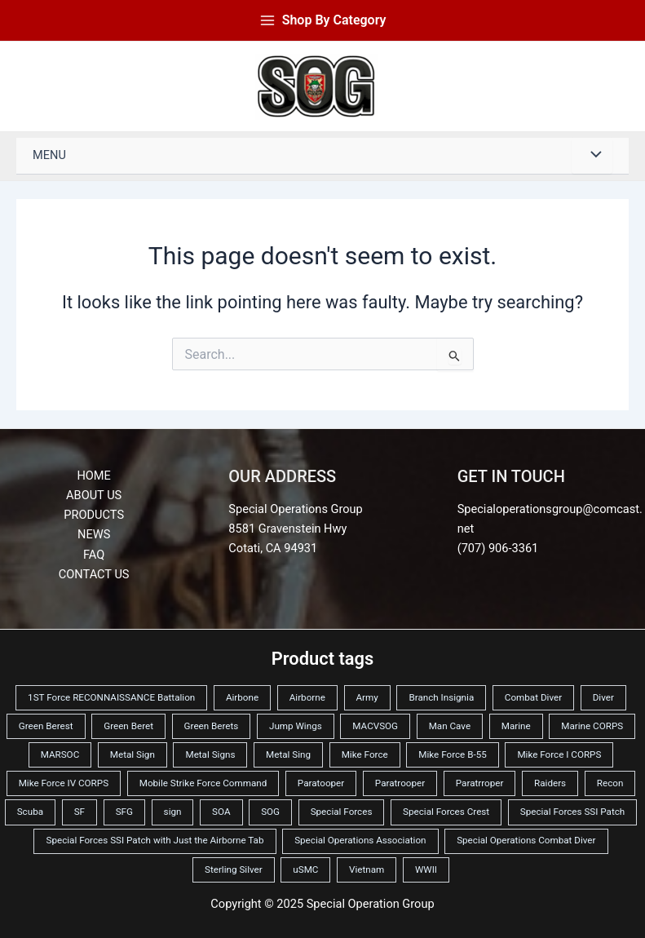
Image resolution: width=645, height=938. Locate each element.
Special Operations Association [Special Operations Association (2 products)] (360, 840)
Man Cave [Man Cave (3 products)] (449, 726)
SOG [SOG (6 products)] (270, 811)
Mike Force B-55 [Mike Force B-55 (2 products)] (452, 754)
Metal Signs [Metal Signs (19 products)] (210, 754)
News (93, 534)
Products (94, 514)
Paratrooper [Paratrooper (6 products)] (400, 783)
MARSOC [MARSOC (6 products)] (60, 754)
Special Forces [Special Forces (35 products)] (342, 811)
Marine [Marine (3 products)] (516, 726)
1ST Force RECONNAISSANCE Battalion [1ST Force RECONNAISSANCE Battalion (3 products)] (111, 697)
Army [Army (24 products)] (367, 697)
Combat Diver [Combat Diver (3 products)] (533, 697)
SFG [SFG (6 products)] (124, 811)
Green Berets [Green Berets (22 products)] (211, 726)
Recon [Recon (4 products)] (610, 783)
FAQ (93, 554)
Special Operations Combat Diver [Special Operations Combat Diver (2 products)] (526, 840)
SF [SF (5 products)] (79, 811)
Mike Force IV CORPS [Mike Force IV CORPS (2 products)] (63, 783)
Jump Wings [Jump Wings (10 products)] (295, 726)
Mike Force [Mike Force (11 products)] (365, 754)
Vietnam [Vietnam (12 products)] (366, 869)
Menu (49, 155)
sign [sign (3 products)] (173, 811)
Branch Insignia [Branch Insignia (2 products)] (441, 697)
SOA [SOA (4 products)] (221, 811)
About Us (93, 495)
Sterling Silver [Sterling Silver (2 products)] (234, 869)
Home (93, 475)
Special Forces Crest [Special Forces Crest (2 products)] (446, 811)
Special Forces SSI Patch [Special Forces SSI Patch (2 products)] (572, 811)
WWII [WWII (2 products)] (426, 869)
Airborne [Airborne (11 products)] (307, 697)
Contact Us (94, 574)
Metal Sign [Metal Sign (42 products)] (132, 754)
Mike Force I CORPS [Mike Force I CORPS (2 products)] (559, 754)
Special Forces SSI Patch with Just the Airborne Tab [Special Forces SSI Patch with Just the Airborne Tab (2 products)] (154, 840)
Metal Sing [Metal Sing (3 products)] (288, 754)
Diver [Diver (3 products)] (603, 697)
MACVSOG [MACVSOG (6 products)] (375, 726)
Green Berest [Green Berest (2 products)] (46, 726)
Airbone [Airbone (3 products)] (242, 697)
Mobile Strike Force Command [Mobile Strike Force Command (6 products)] (203, 783)
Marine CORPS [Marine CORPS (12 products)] (592, 726)
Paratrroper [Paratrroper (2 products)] (480, 783)
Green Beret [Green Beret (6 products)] (128, 726)
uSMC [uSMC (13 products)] (305, 869)
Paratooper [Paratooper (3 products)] (321, 783)
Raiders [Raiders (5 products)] (550, 783)
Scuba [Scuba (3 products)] (30, 811)
